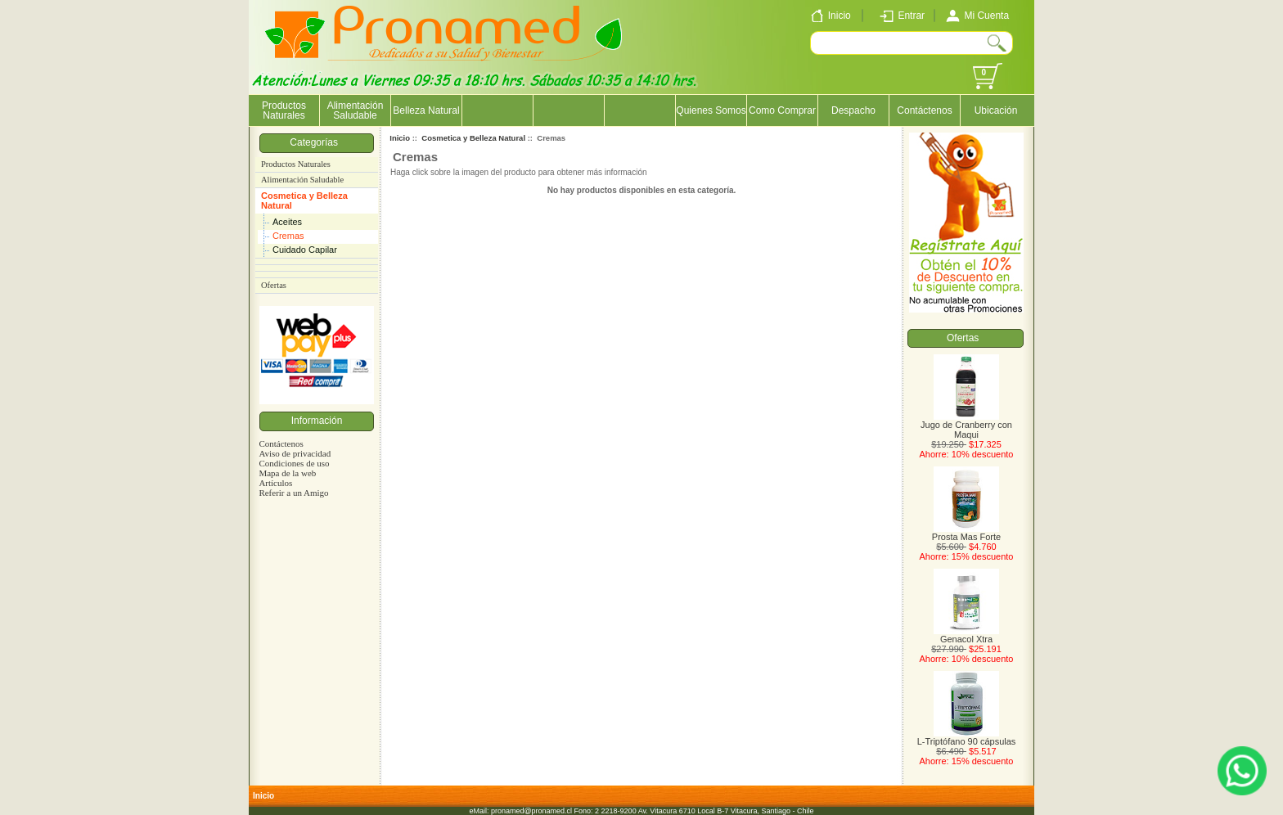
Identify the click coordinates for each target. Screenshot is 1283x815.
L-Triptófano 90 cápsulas (966, 737)
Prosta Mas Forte (966, 533)
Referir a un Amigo (293, 493)
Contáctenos (924, 110)
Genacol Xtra (966, 635)
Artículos (275, 483)
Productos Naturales (284, 110)
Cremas (288, 236)
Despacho (853, 110)
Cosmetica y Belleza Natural (304, 200)
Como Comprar (782, 110)
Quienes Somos (710, 110)
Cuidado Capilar (304, 249)
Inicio (399, 137)
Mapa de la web (287, 473)
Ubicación (996, 110)
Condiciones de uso (294, 463)
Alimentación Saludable (355, 110)
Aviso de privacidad (295, 453)
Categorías (316, 142)
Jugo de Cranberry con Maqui (966, 425)
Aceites (287, 222)
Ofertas (273, 285)
